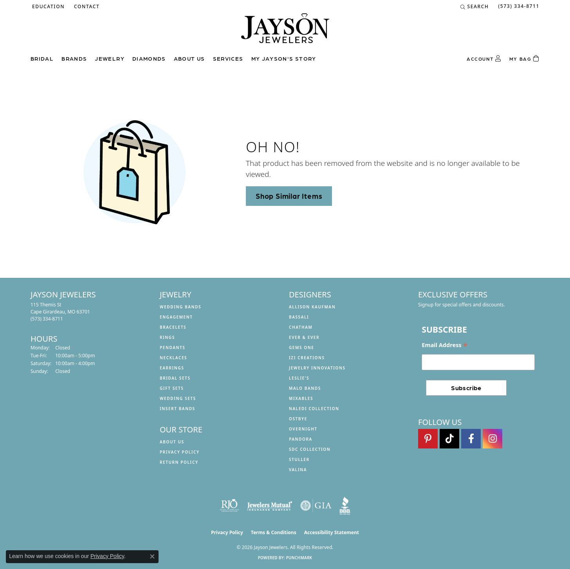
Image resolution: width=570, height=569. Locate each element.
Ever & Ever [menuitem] (304, 337)
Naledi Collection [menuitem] (314, 408)
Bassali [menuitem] (299, 317)
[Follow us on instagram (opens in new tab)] (492, 438)
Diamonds (149, 58)
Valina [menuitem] (298, 469)
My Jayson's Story (283, 58)
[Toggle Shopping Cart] (524, 59)
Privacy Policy (180, 452)
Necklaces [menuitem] (173, 357)
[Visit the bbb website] (344, 505)
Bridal (42, 58)
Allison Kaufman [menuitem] (312, 307)
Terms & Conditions (273, 532)
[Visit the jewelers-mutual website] (269, 505)
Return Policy (179, 462)
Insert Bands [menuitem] (177, 408)
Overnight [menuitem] (303, 429)
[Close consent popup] (152, 556)
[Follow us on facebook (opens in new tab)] (471, 438)
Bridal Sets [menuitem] (175, 378)
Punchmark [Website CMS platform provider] (299, 557)
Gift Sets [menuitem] (172, 388)
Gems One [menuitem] (301, 347)
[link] (85, 6)
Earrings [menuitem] (172, 368)
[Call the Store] (47, 318)
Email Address (444, 345)
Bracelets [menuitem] (173, 327)
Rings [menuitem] (167, 337)
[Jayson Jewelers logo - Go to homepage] (285, 32)
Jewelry (109, 58)
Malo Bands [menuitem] (305, 388)
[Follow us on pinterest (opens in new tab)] (428, 438)
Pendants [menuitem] (172, 347)
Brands (74, 58)
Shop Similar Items (289, 195)
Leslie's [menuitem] (299, 378)
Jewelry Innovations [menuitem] (317, 368)
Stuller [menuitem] (299, 459)
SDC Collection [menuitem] (309, 449)
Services (228, 58)
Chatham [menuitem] (300, 327)
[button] (48, 6)
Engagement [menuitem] (176, 317)
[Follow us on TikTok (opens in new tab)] (449, 438)
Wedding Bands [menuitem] (180, 307)
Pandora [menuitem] (300, 439)
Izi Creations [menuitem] (307, 357)
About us (189, 58)
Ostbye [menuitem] (298, 418)
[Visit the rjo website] (229, 505)
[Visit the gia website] (316, 505)
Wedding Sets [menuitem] (178, 398)
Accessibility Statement (331, 532)
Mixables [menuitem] (301, 398)
